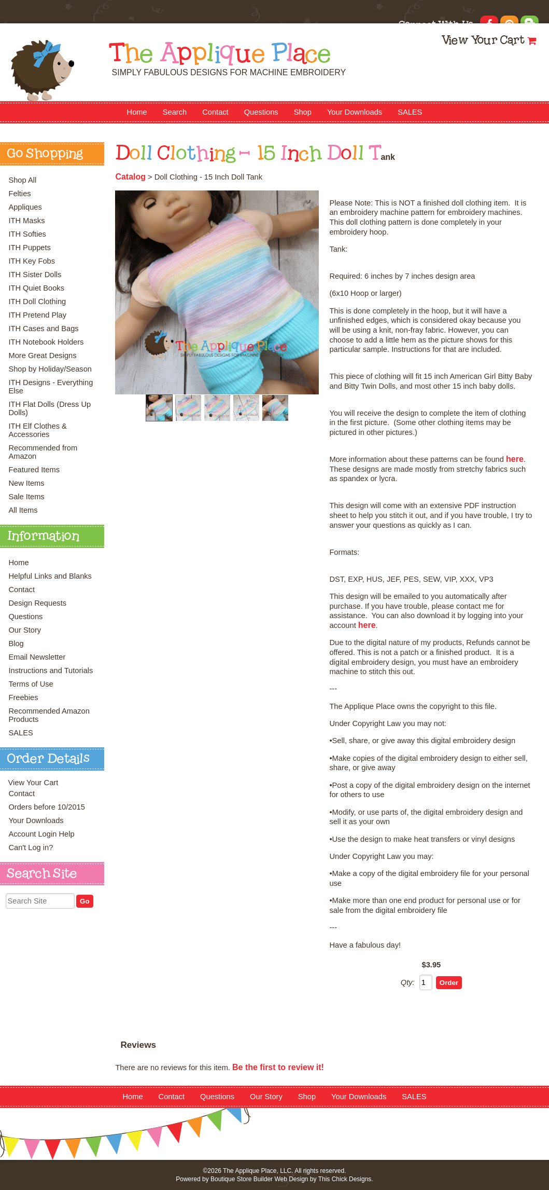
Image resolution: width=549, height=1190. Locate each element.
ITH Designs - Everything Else (50, 386)
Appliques (24, 207)
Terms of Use (30, 684)
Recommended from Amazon (42, 452)
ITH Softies (27, 234)
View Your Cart (483, 41)
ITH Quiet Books (36, 288)
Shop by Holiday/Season (50, 369)
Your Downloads (354, 112)
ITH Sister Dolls (34, 274)
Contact (215, 112)
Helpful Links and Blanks (50, 576)
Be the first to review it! (278, 1067)
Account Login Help (41, 834)
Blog (15, 643)
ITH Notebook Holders (45, 342)
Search (175, 112)
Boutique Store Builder (241, 1179)
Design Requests (37, 603)
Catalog (130, 176)
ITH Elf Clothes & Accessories (37, 430)
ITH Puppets (29, 247)
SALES (410, 112)
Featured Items (34, 470)
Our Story (24, 630)
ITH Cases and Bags (43, 328)
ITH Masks (26, 220)
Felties (19, 193)
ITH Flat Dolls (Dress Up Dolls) (49, 408)
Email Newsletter (36, 657)
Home (137, 112)
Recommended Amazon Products (48, 715)
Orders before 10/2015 (46, 807)
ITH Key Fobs (31, 261)
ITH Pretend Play (37, 315)
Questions (261, 112)
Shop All (22, 180)
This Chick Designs (345, 1179)
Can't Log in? (30, 847)
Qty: (408, 982)
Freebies (23, 697)
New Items (26, 483)
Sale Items (26, 497)
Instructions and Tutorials (50, 670)
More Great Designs (42, 355)
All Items (22, 510)
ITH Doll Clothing (37, 301)
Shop (303, 112)
